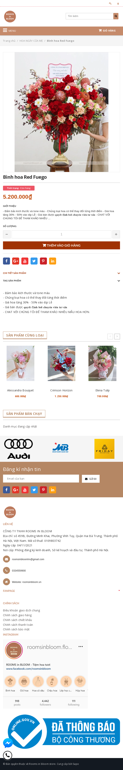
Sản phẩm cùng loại (25, 335)
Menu (12, 31)
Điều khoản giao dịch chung (21, 610)
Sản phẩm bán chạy (24, 414)
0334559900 (19, 570)
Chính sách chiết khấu (17, 620)
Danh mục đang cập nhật (20, 426)
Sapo (76, 764)
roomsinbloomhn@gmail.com (28, 559)
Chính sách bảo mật (16, 629)
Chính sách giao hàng (17, 615)
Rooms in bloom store (42, 764)
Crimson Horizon (61, 390)
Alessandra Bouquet (20, 390)
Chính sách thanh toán (18, 625)
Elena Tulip (102, 390)
